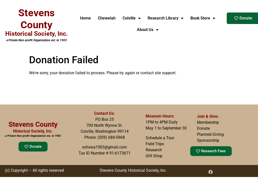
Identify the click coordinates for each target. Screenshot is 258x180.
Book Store (202, 18)
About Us (147, 29)
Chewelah (107, 18)
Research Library (165, 18)
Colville (132, 18)
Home (85, 18)
